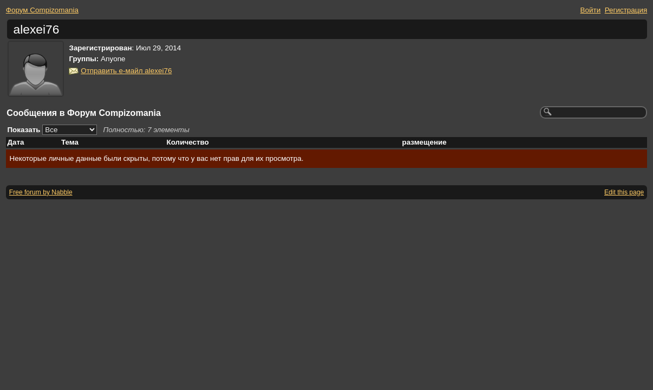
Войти (590, 10)
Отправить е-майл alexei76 (126, 71)
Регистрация (626, 10)
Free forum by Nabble (41, 192)
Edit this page (624, 192)
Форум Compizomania (42, 10)
